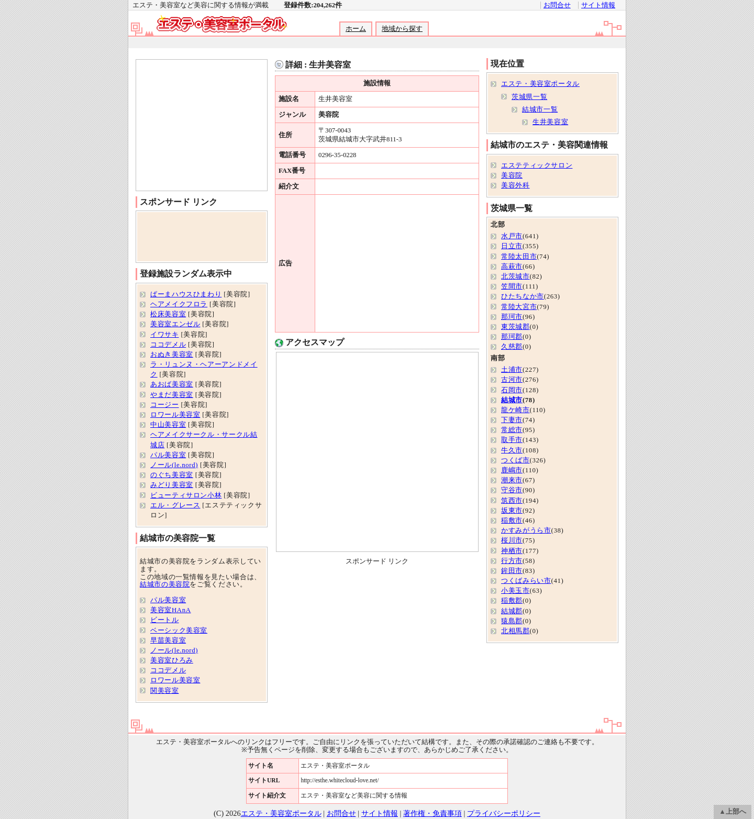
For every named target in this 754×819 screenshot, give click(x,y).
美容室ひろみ (171, 660)
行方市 (512, 561)
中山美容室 (168, 424)
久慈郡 (512, 346)
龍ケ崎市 (515, 410)
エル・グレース (175, 505)
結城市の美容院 (165, 584)
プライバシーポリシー (503, 813)
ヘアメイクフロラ (178, 304)
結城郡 (512, 611)
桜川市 (512, 540)
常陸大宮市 (519, 307)
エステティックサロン (536, 165)
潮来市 (512, 480)
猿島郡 (512, 621)
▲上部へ (732, 811)
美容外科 (515, 185)
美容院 (512, 175)
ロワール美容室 (175, 414)
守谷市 (512, 490)
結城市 (512, 400)
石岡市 (512, 390)
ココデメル (168, 344)
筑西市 (512, 500)
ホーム (356, 28)
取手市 (512, 440)
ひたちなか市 (522, 296)
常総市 (512, 430)
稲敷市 (512, 520)
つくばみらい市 (526, 580)
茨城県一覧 (529, 97)
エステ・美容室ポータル (540, 83)
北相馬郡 (515, 631)
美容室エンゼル (175, 324)
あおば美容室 (171, 384)
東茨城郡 (515, 326)
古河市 (512, 379)
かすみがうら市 (526, 530)
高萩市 (512, 266)
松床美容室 (168, 314)
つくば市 (515, 460)
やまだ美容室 (171, 395)
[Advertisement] (376, 43)
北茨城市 (515, 276)
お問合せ (557, 5)
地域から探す (402, 28)
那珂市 (512, 316)
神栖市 (512, 551)
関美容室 (164, 690)
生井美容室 (550, 122)
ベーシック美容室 (178, 630)
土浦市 (512, 369)
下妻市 (512, 420)
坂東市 (512, 510)
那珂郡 (512, 336)
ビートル (164, 620)
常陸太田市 (519, 256)
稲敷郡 (512, 600)
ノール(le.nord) (174, 465)
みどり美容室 (171, 485)
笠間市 (512, 286)
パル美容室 (168, 455)
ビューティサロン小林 (185, 495)
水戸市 (512, 236)
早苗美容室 (168, 640)
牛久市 (512, 450)
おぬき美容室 (171, 354)
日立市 (512, 246)
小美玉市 (515, 590)
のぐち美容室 (171, 475)
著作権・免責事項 (432, 813)
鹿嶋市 (512, 470)
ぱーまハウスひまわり (185, 294)
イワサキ (164, 334)
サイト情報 (598, 5)
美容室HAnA (170, 610)
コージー (164, 404)
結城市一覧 (540, 109)
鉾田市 (512, 570)
